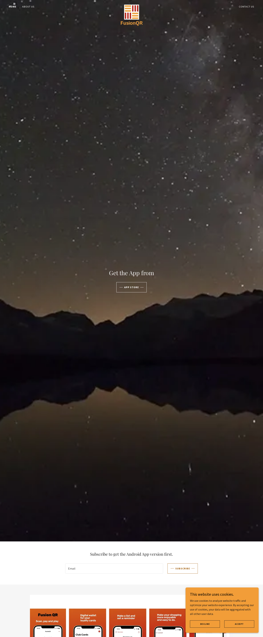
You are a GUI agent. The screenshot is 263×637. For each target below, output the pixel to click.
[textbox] (114, 568)
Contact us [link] (246, 6)
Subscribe (182, 568)
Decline (205, 624)
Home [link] (12, 6)
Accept (239, 624)
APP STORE (131, 287)
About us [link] (28, 6)
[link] (131, 5)
